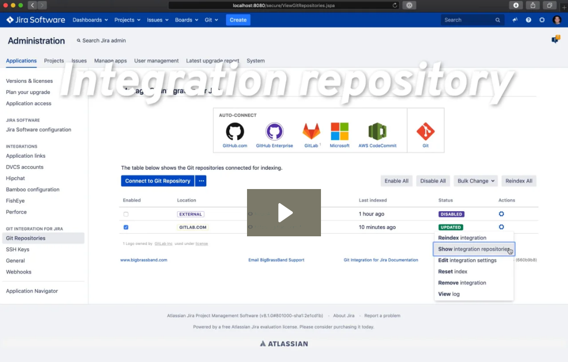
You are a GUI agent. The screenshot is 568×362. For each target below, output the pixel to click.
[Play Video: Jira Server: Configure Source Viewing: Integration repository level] (284, 212)
